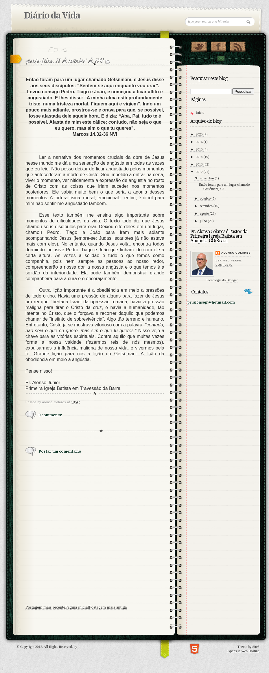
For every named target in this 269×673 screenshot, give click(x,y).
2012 (200, 172)
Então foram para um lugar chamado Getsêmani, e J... (224, 187)
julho (204, 221)
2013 (200, 164)
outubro (205, 198)
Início (200, 113)
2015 (200, 149)
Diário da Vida (52, 15)
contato (220, 58)
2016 (200, 142)
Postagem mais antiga (108, 607)
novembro (207, 178)
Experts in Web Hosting (242, 651)
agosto (205, 213)
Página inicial (77, 607)
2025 (200, 134)
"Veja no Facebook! (218, 45)
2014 (200, 157)
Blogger (231, 280)
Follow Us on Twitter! (199, 45)
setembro (206, 206)
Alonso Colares (235, 252)
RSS (237, 45)
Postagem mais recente (45, 607)
